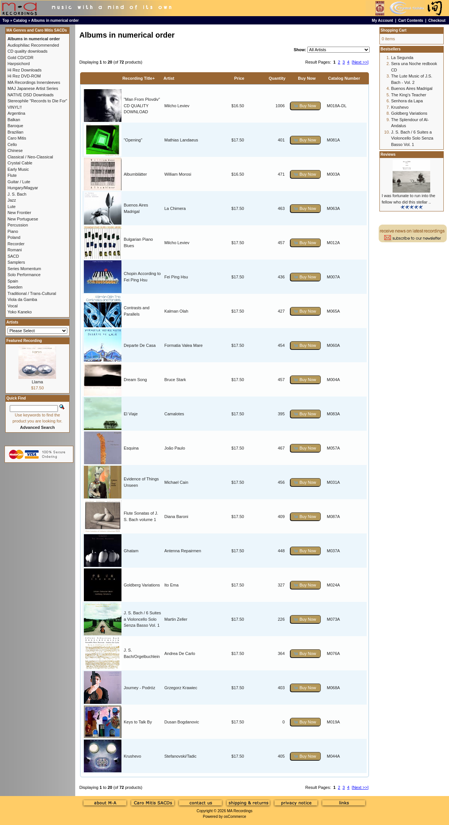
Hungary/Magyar (23, 187)
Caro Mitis (17, 138)
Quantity (277, 78)
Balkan (14, 119)
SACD (13, 256)
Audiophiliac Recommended (33, 45)
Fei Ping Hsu (176, 277)
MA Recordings (239, 811)
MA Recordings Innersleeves (34, 82)
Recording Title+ (138, 78)
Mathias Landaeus (181, 140)
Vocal (13, 306)
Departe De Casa (140, 345)
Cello (12, 144)
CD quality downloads (27, 51)
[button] (305, 106)
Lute (11, 206)
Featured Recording (24, 341)
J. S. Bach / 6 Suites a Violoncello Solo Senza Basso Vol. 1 (142, 619)
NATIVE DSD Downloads (31, 95)
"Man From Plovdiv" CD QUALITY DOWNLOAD (142, 105)
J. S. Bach (17, 194)
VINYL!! (15, 107)
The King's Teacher (408, 95)
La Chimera (175, 208)
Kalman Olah (176, 311)
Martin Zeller (175, 619)
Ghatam (131, 550)
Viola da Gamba (22, 299)
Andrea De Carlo (179, 653)
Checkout (437, 20)
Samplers (16, 262)
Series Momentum (24, 268)
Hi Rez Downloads (24, 70)
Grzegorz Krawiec (180, 687)
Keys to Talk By (138, 722)
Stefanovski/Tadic (180, 756)
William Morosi (177, 174)
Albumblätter (135, 174)
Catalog (20, 20)
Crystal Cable (20, 163)
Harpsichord (19, 63)
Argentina (16, 113)
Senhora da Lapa (407, 101)
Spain (13, 281)
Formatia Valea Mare (183, 345)
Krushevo (132, 756)
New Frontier (19, 212)
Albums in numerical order (55, 20)
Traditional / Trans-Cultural (32, 293)
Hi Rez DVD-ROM (24, 76)
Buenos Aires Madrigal (411, 88)
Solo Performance (24, 274)
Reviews (388, 154)
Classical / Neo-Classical (30, 157)
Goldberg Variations (142, 585)
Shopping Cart (394, 30)
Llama (37, 382)
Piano (13, 231)
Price (239, 78)
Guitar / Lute (19, 181)
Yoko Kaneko (20, 312)
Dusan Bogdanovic (181, 722)
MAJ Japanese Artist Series (33, 88)
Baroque (15, 125)
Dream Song (135, 379)
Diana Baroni (176, 516)
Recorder (16, 244)
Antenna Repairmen (182, 550)
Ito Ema (171, 585)
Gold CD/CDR (20, 57)
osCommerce (235, 816)
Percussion (18, 225)
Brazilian (15, 132)
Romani (15, 250)
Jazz (12, 200)
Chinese (15, 150)
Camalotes (174, 414)
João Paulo (174, 448)
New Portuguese (23, 219)
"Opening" (133, 140)
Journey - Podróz (139, 687)
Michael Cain (176, 482)
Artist (169, 78)
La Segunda (402, 57)
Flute (12, 175)
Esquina (131, 448)
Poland (14, 237)
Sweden (15, 287)
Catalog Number (344, 78)
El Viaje (131, 414)
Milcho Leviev (177, 105)
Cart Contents (410, 20)
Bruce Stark (175, 379)
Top (6, 20)
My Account (382, 20)
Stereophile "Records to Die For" (37, 101)
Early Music (18, 169)
